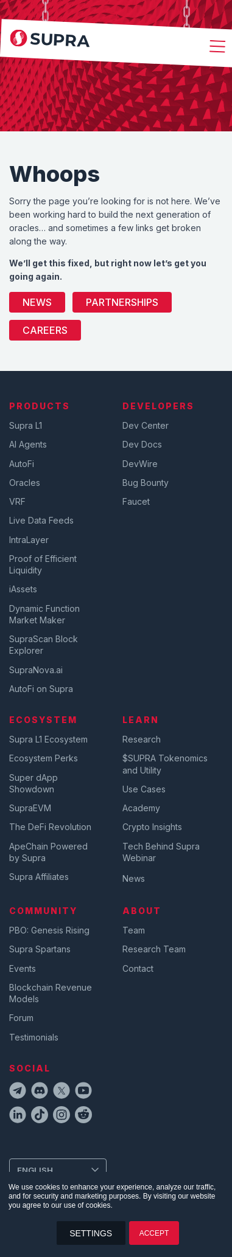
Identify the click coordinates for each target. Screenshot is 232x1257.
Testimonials (33, 1037)
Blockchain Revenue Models (50, 993)
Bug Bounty (145, 482)
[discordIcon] (39, 1092)
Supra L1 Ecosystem (48, 739)
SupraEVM (30, 808)
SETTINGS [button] (90, 1233)
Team (133, 930)
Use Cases (144, 789)
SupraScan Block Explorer (43, 645)
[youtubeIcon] (83, 1092)
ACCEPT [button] (154, 1233)
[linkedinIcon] (17, 1116)
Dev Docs (142, 444)
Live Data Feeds (41, 520)
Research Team (154, 949)
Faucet (136, 501)
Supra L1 (25, 425)
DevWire (140, 464)
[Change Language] (58, 1170)
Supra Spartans (40, 949)
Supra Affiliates (39, 876)
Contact (137, 968)
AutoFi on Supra (42, 689)
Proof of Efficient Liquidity (43, 564)
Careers (45, 330)
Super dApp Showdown (33, 783)
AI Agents (28, 444)
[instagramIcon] (61, 1116)
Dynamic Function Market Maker (44, 614)
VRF (17, 501)
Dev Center (145, 425)
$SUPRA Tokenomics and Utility (165, 764)
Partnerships (122, 302)
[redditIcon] (83, 1116)
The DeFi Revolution (50, 827)
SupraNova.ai (36, 670)
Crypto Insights (152, 827)
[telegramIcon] (17, 1092)
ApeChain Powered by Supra (48, 852)
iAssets (23, 589)
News (37, 302)
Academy (141, 808)
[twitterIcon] (61, 1092)
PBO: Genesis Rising (49, 930)
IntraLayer (29, 540)
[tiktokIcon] (39, 1116)
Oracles (24, 482)
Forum (21, 1018)
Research (141, 739)
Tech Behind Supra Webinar (161, 852)
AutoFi (21, 464)
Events (22, 968)
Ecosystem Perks (43, 758)
